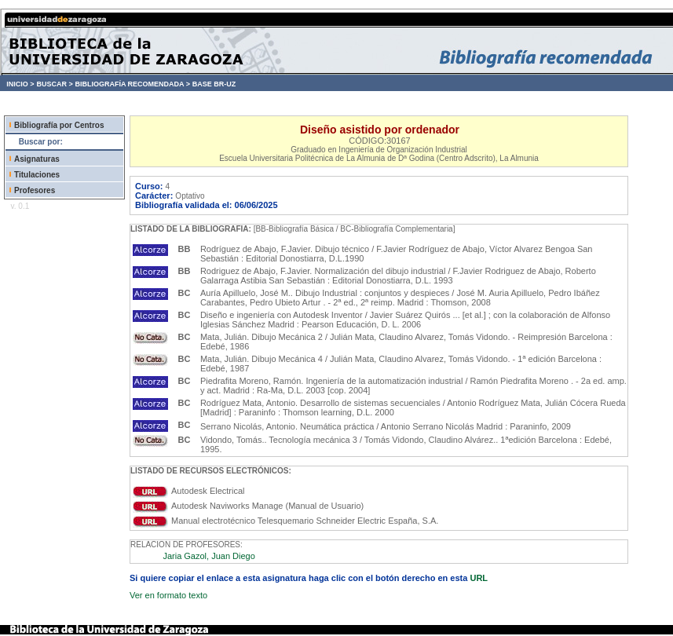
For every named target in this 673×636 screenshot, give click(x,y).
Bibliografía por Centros (59, 125)
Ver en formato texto (168, 595)
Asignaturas (37, 159)
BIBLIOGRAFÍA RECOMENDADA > (132, 84)
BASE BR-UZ (214, 84)
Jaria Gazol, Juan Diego (208, 556)
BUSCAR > (54, 84)
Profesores (34, 190)
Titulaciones (37, 174)
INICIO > (20, 84)
